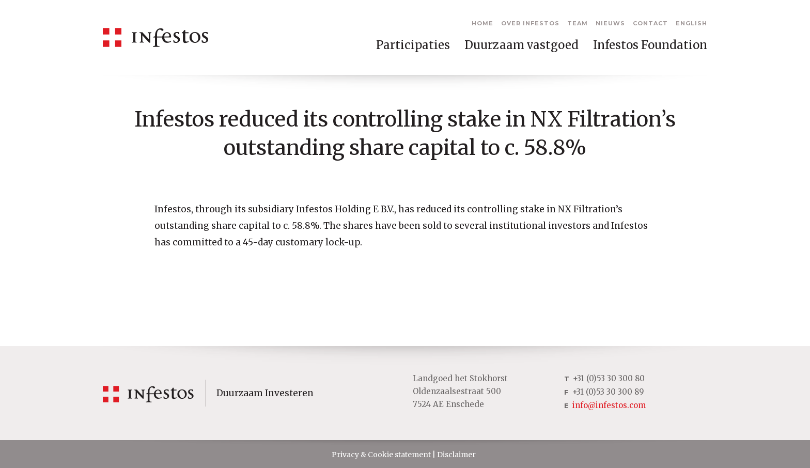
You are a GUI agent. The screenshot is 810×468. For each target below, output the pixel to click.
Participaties (413, 45)
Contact (650, 23)
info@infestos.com (609, 405)
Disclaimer (456, 454)
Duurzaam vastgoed (521, 45)
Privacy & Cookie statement (381, 454)
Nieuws (610, 23)
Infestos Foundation (650, 45)
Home (482, 23)
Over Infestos (530, 23)
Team (577, 23)
